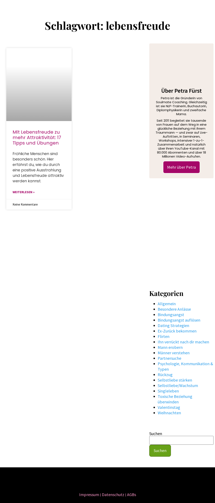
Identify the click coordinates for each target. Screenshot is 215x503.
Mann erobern (170, 347)
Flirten (163, 336)
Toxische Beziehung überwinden (175, 399)
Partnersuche (169, 358)
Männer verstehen (174, 352)
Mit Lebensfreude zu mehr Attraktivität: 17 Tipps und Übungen (37, 137)
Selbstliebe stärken (175, 380)
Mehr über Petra (181, 167)
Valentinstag (169, 407)
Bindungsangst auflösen (179, 320)
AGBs (131, 494)
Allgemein (167, 303)
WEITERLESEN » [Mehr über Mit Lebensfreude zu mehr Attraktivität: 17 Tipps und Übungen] (24, 192)
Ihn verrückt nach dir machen (183, 341)
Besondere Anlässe (174, 309)
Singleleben (168, 391)
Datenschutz (113, 494)
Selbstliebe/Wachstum (178, 385)
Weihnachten (169, 412)
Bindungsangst (171, 314)
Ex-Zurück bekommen (177, 331)
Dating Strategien (173, 325)
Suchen (155, 433)
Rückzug (165, 374)
